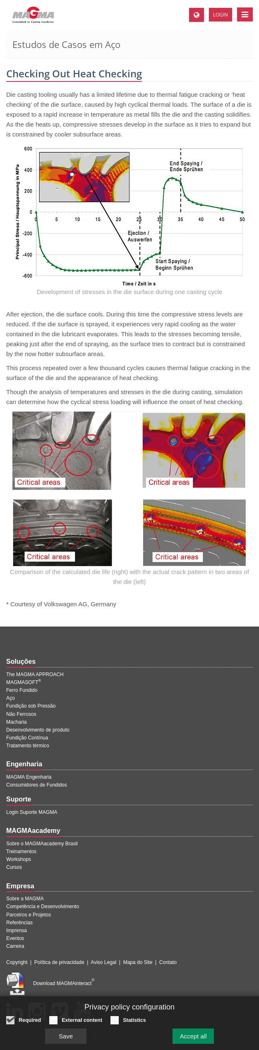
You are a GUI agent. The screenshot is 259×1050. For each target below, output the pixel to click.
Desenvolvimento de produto (38, 730)
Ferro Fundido (21, 690)
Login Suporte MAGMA (31, 812)
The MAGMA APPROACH (35, 674)
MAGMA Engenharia (28, 777)
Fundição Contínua (27, 738)
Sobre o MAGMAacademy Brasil (42, 844)
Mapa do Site (138, 962)
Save (66, 1039)
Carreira (15, 946)
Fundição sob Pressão (30, 706)
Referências (19, 923)
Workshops (18, 859)
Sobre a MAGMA (25, 899)
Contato (168, 962)
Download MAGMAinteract (63, 983)
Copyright (16, 962)
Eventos (15, 938)
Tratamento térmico (27, 746)
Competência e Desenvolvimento (42, 906)
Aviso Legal (103, 962)
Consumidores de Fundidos (36, 785)
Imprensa (16, 930)
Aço (10, 698)
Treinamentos (21, 851)
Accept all (193, 1039)
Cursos (14, 867)
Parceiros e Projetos (28, 915)
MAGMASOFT (23, 682)
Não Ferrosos (21, 714)
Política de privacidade (59, 962)
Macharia (16, 722)
